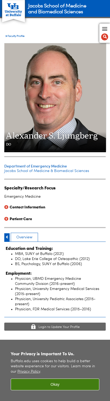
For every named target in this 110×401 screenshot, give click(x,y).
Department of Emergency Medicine (35, 166)
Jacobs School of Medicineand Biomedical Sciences (57, 8)
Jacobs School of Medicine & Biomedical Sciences (46, 171)
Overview (24, 237)
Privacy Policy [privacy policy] (28, 374)
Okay (55, 386)
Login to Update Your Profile (59, 327)
